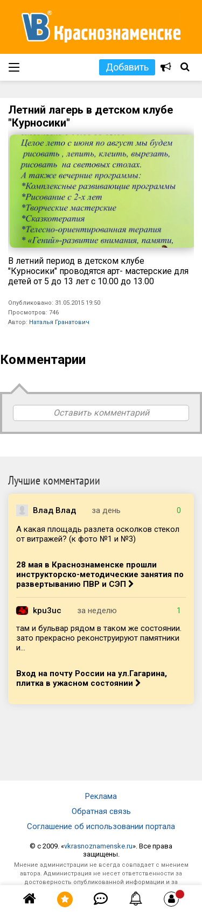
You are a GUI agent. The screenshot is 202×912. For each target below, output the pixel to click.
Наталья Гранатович (59, 322)
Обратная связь (101, 811)
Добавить (127, 67)
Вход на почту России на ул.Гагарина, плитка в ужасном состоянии (91, 678)
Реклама (101, 796)
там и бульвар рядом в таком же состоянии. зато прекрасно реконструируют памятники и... (99, 638)
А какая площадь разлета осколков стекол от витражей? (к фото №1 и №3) (97, 534)
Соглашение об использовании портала (101, 826)
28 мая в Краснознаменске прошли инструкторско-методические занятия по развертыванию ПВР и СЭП (100, 574)
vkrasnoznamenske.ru (98, 846)
